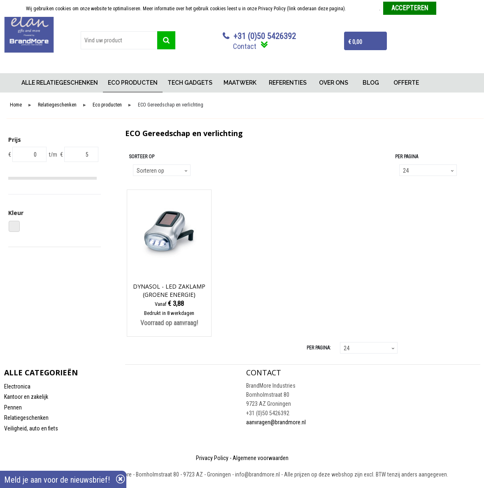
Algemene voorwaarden (261, 458)
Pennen (13, 407)
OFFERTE (406, 82)
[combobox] (119, 40)
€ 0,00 (355, 42)
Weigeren (448, 9)
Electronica (17, 386)
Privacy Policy (212, 458)
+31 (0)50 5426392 (264, 36)
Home (10, 83)
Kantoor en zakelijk (26, 396)
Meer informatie (363, 9)
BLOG (371, 82)
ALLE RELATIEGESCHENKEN (59, 82)
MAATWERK (239, 82)
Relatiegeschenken (57, 105)
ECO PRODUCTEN (133, 82)
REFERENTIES (288, 82)
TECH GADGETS (190, 82)
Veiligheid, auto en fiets (31, 428)
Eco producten (107, 105)
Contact (244, 46)
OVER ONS (333, 82)
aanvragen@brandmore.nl (276, 422)
